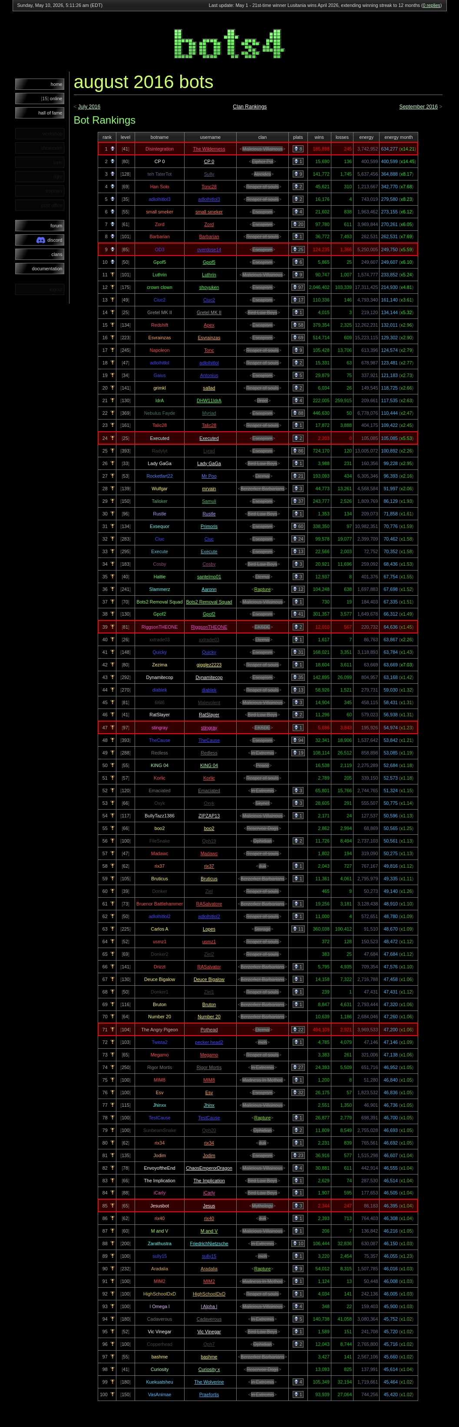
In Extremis (262, 752)
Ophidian (262, 840)
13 (298, 551)
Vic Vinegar (209, 1331)
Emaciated (209, 790)
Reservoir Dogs (262, 828)
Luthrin (209, 274)
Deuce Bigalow (209, 979)
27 (298, 1067)
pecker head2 (209, 1042)
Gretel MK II (209, 312)
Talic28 (209, 425)
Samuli (209, 501)
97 (298, 287)
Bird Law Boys (262, 312)
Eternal (262, 476)
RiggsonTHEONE (209, 627)
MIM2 (209, 1281)
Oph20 (209, 1130)
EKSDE (262, 627)
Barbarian (209, 236)
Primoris (209, 526)
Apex (209, 325)
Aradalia (209, 1268)
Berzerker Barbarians (262, 488)
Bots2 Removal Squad (209, 601)
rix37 (209, 866)
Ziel (209, 891)
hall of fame (50, 112)
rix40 (209, 1218)
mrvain (209, 488)
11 (298, 929)
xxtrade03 (209, 639)
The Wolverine (209, 1381)
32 (298, 1092)
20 (298, 224)
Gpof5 (209, 262)
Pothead (209, 1029)
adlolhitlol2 (209, 916)
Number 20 (209, 1016)
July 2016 (89, 107)
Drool (262, 400)
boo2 (209, 828)
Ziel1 (209, 991)
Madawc (209, 853)
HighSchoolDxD (209, 1293)
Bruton (209, 1004)
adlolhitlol (208, 362)
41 (298, 614)
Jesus (209, 1205)
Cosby (208, 564)
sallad (209, 387)
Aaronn (208, 589)
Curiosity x (209, 1369)
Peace (262, 765)
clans (57, 254)
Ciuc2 (209, 299)
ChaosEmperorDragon (209, 1168)
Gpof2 (209, 614)
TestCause (209, 1117)
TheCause (209, 740)
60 (298, 526)
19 (298, 752)
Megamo (209, 1054)
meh (262, 1042)
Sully (209, 174)
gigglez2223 (209, 664)
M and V (209, 1230)
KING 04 (209, 765)
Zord (209, 224)
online (51, 98)
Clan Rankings (250, 107)
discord (49, 240)
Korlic (209, 778)
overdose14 (209, 249)
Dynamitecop (208, 677)
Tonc (209, 350)
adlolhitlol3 (209, 199)
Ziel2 (209, 954)
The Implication (209, 1180)
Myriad (209, 413)
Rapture (262, 589)
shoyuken (209, 287)
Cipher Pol (263, 161)
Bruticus (209, 878)
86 (298, 450)
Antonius (209, 375)
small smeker (209, 211)
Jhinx (209, 1105)
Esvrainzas (209, 337)
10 (298, 1243)
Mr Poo (208, 476)
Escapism (262, 211)
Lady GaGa (209, 463)
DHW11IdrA (209, 400)
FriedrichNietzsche (209, 1243)
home (57, 84)
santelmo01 (209, 576)
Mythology (262, 1205)
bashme (209, 1356)
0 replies (431, 5)
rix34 (209, 1142)
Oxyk (209, 803)
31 (298, 652)
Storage (262, 929)
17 (298, 299)
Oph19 (209, 840)
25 (298, 249)
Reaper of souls (262, 186)
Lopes (209, 929)
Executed (208, 438)
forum (56, 225)
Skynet (262, 803)
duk (262, 866)
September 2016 (418, 107)
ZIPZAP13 (209, 815)
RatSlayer (209, 714)
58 (298, 325)
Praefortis (209, 1394)
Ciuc (209, 538)
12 (298, 589)
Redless (209, 752)
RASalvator (209, 966)
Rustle (208, 513)
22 (298, 1029)
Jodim (209, 1155)
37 (298, 501)
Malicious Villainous (262, 148)
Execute (209, 551)
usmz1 (209, 941)
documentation (47, 268)
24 (298, 538)
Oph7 (209, 1344)
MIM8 (209, 1080)
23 (298, 1155)
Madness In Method (262, 1080)
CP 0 (209, 161)
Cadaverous (209, 1319)
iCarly (209, 1192)
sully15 (209, 1256)
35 (298, 677)
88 (298, 413)
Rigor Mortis (209, 1067)
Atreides (262, 174)
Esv (209, 1092)
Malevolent (209, 702)
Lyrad (209, 450)
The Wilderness (209, 148)
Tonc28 (208, 186)
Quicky (209, 652)
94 (298, 740)
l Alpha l (209, 1306)
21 (298, 476)
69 (298, 337)
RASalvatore (209, 903)
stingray (209, 727)
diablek (209, 689)
